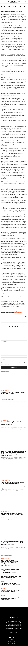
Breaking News (5, 558)
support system (18, 312)
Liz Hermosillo (4, 579)
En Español (4, 540)
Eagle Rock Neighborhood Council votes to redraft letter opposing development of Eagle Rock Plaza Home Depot (13, 453)
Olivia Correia (4, 455)
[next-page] (4, 551)
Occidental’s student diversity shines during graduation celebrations (10, 598)
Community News (5, 390)
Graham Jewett (4, 516)
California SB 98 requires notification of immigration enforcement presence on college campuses (12, 423)
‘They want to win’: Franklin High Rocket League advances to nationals (12, 483)
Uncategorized (5, 450)
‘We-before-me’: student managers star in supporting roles (11, 583)
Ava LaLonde (4, 565)
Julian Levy (3, 586)
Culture (3, 588)
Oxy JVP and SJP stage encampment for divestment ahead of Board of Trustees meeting (9, 562)
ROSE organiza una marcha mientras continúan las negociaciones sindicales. (12, 542)
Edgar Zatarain (5, 395)
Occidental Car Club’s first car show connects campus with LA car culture (12, 513)
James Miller (4, 544)
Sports (3, 568)
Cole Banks (3, 592)
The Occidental (5, 9)
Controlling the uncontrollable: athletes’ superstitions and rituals (11, 570)
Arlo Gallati (4, 601)
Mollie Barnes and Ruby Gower (8, 485)
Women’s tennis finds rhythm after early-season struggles (11, 577)
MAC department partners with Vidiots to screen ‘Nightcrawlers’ (13, 392)
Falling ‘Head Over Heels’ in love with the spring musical (10, 590)
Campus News (4, 420)
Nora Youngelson (5, 572)
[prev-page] (2, 551)
